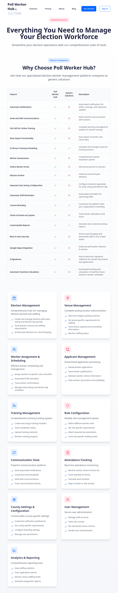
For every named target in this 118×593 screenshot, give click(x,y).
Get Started (89, 8)
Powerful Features (59, 20)
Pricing (48, 8)
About (61, 8)
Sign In (105, 8)
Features (33, 8)
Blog (74, 8)
